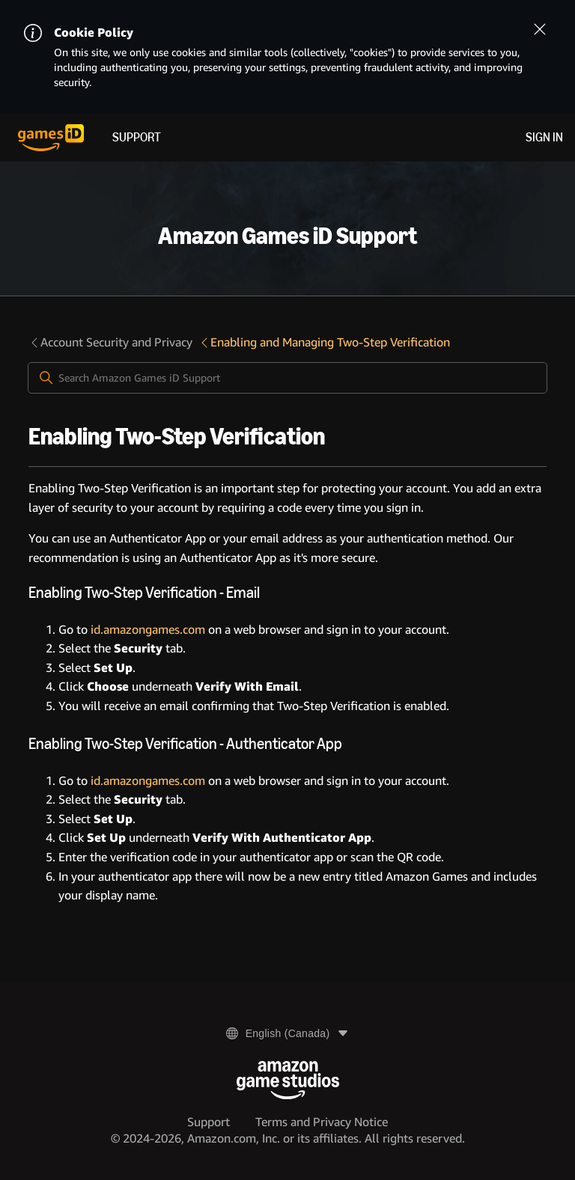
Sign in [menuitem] (544, 137)
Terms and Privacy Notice (321, 1122)
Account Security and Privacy (110, 342)
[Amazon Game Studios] (288, 1080)
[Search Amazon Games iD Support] (287, 378)
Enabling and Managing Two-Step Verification (324, 342)
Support (136, 137)
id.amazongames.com (148, 630)
